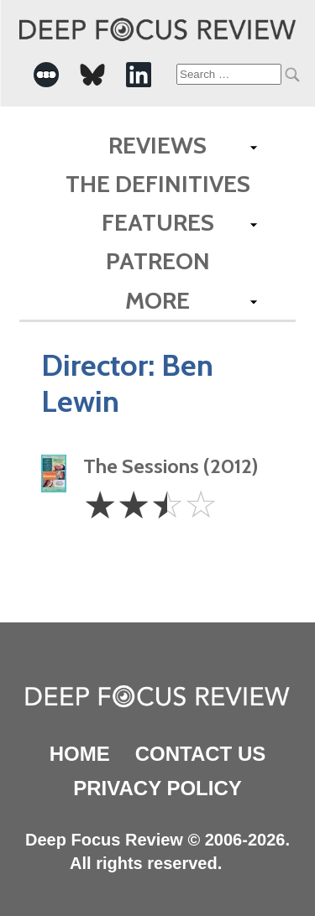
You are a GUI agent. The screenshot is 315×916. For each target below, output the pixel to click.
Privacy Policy (157, 788)
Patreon (158, 261)
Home (80, 753)
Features (158, 222)
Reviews (157, 145)
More (157, 300)
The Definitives (158, 183)
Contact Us (200, 753)
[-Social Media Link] (46, 74)
